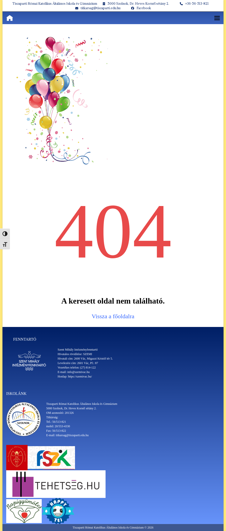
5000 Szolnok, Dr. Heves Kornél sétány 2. (138, 3)
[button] (217, 18)
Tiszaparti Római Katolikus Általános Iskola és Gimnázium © (110, 527)
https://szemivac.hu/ (80, 376)
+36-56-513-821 (197, 3)
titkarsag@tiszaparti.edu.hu (100, 8)
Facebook (144, 8)
